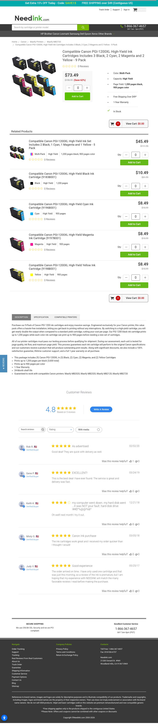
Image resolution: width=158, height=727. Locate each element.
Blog (14, 687)
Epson (96, 37)
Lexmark (59, 37)
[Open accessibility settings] (4, 718)
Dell (86, 37)
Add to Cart (134, 166)
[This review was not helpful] (136, 465)
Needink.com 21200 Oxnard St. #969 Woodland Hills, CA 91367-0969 (114, 664)
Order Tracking (18, 653)
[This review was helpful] (131, 465)
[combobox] (60, 433)
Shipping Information (21, 674)
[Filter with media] (88, 433)
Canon (47, 37)
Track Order (98, 10)
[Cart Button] (136, 10)
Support (110, 10)
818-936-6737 (110, 656)
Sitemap (15, 690)
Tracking (15, 659)
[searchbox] (29, 433)
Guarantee (16, 671)
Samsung (74, 37)
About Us (16, 665)
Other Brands (124, 37)
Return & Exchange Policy (67, 659)
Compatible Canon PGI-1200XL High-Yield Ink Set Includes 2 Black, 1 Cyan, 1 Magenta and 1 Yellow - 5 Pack (62, 148)
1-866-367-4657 (126, 633)
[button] (3, 363)
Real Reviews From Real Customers (27, 662)
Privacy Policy (62, 653)
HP (24, 37)
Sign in (121, 10)
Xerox (107, 37)
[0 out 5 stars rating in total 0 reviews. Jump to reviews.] (75, 70)
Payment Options (19, 681)
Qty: (115, 158)
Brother (35, 37)
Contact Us (16, 684)
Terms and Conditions (65, 656)
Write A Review (101, 413)
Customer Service (19, 678)
